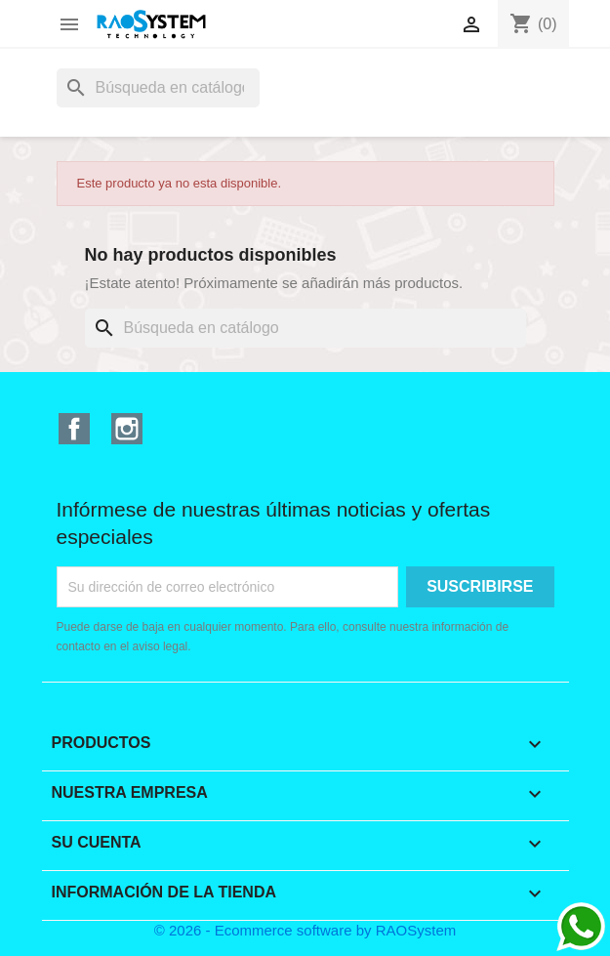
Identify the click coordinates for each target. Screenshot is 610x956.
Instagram (126, 428)
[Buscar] (158, 87)
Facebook (74, 428)
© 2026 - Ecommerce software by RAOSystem (305, 930)
